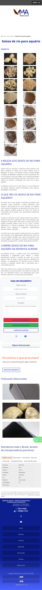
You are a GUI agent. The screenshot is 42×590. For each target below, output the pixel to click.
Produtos (21, 540)
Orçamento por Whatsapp (21, 325)
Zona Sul (34, 458)
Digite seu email (21, 285)
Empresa (21, 534)
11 (21, 509)
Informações (21, 553)
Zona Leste (6, 461)
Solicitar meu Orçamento (21, 320)
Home (21, 528)
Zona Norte (17, 458)
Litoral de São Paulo (30, 461)
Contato (21, 559)
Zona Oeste (26, 458)
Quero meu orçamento (11, 370)
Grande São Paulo (16, 461)
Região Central (7, 458)
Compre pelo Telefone (21, 330)
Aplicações (21, 547)
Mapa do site (21, 565)
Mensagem (21, 303)
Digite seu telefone (20, 294)
